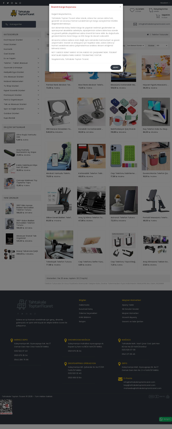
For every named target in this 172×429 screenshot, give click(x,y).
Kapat (116, 67)
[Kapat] (120, 6)
